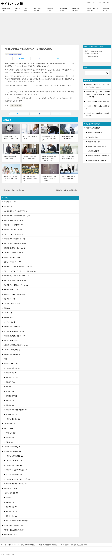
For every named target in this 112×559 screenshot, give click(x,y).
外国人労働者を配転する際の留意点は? (14, 190)
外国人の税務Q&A (6, 9)
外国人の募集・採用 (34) (14, 465)
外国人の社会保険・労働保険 (97, 160)
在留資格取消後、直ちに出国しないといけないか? (11, 137)
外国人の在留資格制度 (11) (14, 456)
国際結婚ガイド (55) (10, 534)
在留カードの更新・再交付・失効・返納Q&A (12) (20, 271)
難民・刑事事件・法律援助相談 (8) (17, 520)
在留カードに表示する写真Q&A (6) (15, 280)
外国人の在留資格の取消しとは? (30, 137)
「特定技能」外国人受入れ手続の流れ (98, 101)
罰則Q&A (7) (8, 308)
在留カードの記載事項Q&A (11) (14, 252)
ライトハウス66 (12, 3)
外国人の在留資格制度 (95, 132)
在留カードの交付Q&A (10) (12, 262)
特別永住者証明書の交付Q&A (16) (15, 336)
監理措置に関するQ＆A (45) (13, 229)
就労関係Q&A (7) (9, 299)
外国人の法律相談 (63, 9)
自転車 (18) (9, 442)
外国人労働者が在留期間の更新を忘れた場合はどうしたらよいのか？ (49, 158)
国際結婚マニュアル (51, 9)
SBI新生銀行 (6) (11, 433)
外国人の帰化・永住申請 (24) (13, 525)
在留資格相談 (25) (11, 507)
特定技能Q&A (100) (10, 202)
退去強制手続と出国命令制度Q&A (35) (16, 285)
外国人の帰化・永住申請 (77, 9)
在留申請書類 (17, 9)
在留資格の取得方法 (94, 137)
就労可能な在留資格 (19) (14, 474)
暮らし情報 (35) (9, 428)
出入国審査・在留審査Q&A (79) (14, 331)
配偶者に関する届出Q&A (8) (13, 257)
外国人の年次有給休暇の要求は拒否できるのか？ (68, 157)
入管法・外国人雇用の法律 (92, 9)
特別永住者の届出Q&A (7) (12, 354)
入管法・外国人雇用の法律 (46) (14, 530)
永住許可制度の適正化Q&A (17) (14, 220)
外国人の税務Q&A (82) (11, 363)
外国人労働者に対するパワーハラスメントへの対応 (49, 138)
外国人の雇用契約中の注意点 (13, 54)
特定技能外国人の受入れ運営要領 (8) (16, 211)
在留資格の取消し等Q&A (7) (13, 303)
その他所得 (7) (10, 391)
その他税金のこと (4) (13, 414)
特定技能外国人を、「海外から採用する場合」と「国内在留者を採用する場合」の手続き (98, 94)
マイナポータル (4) (10, 322)
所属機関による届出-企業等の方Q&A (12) (17, 276)
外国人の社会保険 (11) (13, 419)
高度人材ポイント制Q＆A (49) (13, 225)
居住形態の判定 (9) (12, 377)
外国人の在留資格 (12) (13, 368)
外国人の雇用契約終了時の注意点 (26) (18, 479)
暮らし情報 (27, 9)
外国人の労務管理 (16, 105)
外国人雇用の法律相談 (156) (13, 451)
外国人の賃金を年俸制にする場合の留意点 (10, 157)
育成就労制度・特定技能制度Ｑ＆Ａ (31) (17, 216)
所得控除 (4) (10, 400)
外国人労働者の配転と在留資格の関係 (66, 190)
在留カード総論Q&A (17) (12, 349)
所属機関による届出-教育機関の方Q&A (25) (18, 266)
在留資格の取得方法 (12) (14, 460)
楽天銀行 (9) (10, 437)
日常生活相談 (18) (11, 516)
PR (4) (6, 359)
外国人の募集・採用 (94, 142)
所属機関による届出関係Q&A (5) (14, 294)
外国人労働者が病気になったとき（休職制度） (68, 177)
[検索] (97, 73)
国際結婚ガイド (106, 9)
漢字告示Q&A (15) (10, 317)
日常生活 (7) (8, 313)
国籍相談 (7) (10, 502)
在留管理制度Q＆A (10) (11, 340)
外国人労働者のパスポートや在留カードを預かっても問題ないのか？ (49, 178)
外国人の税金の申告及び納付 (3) (16, 410)
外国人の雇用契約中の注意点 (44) (17, 470)
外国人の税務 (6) (11, 373)
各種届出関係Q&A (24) (11, 289)
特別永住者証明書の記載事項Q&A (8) (16, 345)
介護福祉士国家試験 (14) (12, 447)
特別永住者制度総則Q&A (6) (13, 326)
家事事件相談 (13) (11, 511)
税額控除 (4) (10, 405)
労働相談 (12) (10, 497)
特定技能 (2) (8, 206)
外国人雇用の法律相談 (38, 9)
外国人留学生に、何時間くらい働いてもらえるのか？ (10, 178)
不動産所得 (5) (10, 382)
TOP (9, 545)
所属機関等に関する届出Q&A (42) (15, 248)
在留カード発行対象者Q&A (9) (13, 234)
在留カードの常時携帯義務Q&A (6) (15, 243)
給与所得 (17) (10, 387)
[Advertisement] (56, 28)
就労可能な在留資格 (94, 151)
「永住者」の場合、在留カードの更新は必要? (30, 157)
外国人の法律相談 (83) (11, 493)
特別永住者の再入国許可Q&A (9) (14, 239)
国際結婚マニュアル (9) (11, 488)
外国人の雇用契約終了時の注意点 (98, 155)
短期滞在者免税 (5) (12, 396)
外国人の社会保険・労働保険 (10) (17, 484)
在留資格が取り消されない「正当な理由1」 (68, 137)
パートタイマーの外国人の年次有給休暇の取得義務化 (30, 178)
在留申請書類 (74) (9, 423)
